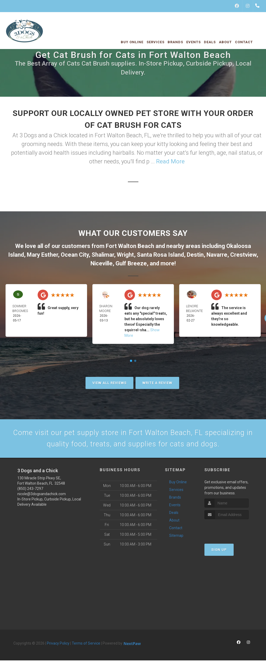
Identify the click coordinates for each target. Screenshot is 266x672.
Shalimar (103, 254)
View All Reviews (109, 383)
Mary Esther (42, 254)
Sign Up (219, 552)
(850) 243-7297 (30, 491)
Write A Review (157, 383)
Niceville (102, 263)
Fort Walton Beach (130, 246)
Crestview (243, 254)
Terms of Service (86, 646)
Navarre (217, 254)
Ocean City (75, 254)
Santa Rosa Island (160, 254)
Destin (195, 254)
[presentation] (232, 532)
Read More (170, 161)
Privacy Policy (58, 646)
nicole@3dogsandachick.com (41, 496)
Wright (125, 254)
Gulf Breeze (131, 263)
